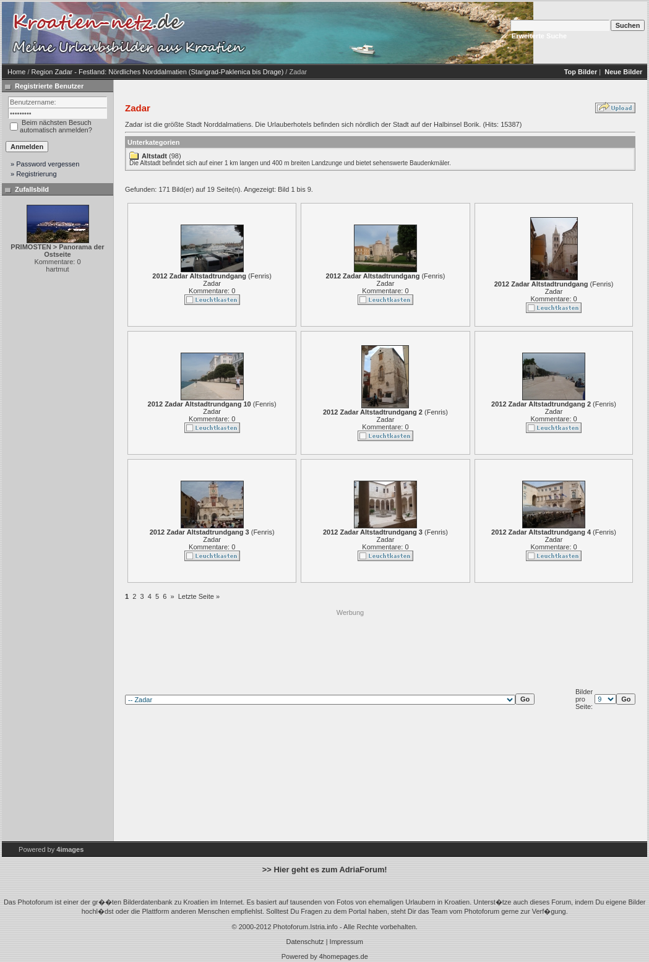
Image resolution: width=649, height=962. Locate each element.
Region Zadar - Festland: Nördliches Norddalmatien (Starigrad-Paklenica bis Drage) (158, 71)
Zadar (212, 283)
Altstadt (154, 156)
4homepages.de (343, 956)
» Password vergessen (45, 164)
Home (16, 71)
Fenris (260, 276)
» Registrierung (34, 174)
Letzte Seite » (199, 596)
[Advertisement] (350, 645)
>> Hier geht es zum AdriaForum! (324, 869)
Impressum (346, 941)
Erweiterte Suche (539, 36)
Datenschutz (305, 941)
